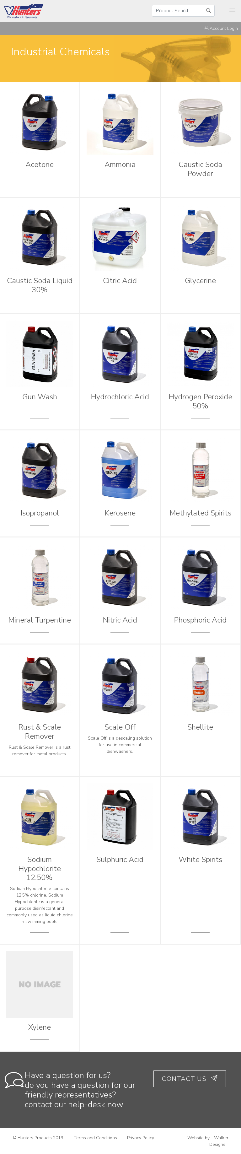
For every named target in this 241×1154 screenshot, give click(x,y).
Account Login (221, 28)
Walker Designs (218, 1141)
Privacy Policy (140, 1138)
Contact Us (190, 1078)
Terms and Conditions (95, 1138)
